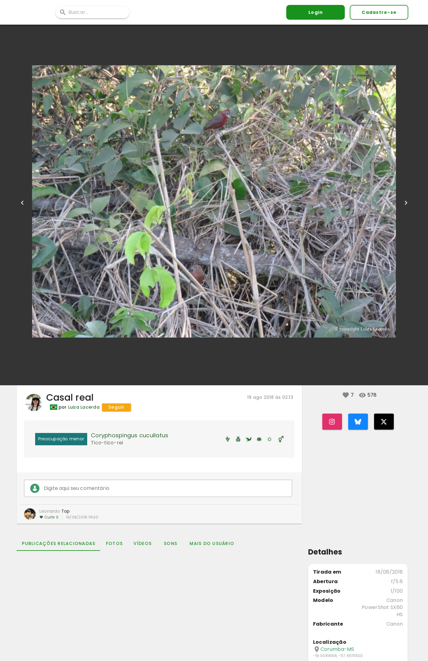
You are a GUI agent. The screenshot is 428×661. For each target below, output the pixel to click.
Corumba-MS (337, 649)
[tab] (58, 543)
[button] (345, 395)
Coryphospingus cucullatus (129, 435)
